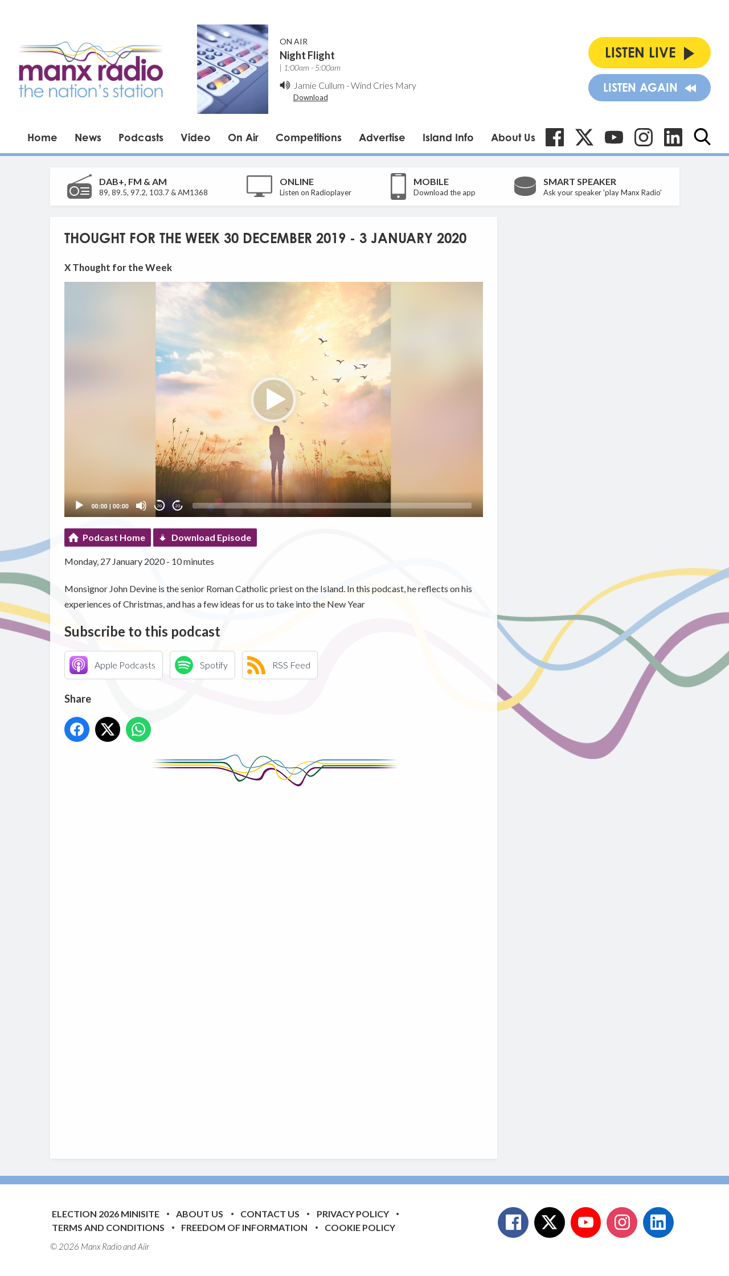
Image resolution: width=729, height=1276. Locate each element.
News (88, 137)
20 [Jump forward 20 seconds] (178, 505)
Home (42, 137)
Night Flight (307, 55)
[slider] (332, 505)
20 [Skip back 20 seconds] (159, 505)
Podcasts (140, 137)
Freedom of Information (244, 1227)
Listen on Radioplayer (315, 192)
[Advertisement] (278, 964)
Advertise (382, 137)
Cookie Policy (360, 1227)
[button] (273, 399)
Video (196, 137)
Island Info (448, 137)
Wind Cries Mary (383, 85)
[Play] (79, 505)
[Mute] (141, 505)
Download (310, 97)
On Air (243, 137)
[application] (273, 399)
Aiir (143, 1246)
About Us (513, 137)
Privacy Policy (353, 1213)
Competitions (309, 137)
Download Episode (211, 537)
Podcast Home (114, 537)
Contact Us (270, 1213)
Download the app (444, 192)
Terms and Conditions (108, 1227)
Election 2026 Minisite (105, 1213)
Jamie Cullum (319, 85)
